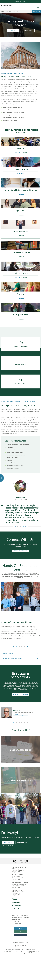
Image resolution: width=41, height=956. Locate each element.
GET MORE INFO (8, 846)
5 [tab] (24, 722)
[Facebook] (16, 945)
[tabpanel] (20, 504)
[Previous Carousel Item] (13, 646)
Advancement (16, 919)
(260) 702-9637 (16, 887)
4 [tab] (24, 646)
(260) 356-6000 (16, 872)
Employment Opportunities (20, 915)
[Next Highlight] (26, 526)
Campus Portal (16, 923)
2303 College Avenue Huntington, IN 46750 (18, 869)
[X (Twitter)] (20, 945)
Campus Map (15, 921)
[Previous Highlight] (15, 526)
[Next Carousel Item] (27, 646)
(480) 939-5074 (16, 895)
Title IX (30, 953)
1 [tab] (17, 526)
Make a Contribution (20, 694)
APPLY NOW (8, 842)
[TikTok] (25, 945)
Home (2, 11)
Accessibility (7, 951)
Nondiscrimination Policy (18, 953)
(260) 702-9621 (16, 879)
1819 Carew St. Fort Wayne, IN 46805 (18, 877)
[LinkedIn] (23, 945)
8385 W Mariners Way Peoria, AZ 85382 (18, 892)
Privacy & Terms (19, 951)
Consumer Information (32, 951)
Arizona (24, 1)
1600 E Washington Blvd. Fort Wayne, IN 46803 (19, 884)
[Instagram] (18, 945)
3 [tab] (23, 526)
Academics (16, 902)
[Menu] (38, 6)
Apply (13, 30)
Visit (20, 928)
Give (20, 935)
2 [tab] (20, 526)
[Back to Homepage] (20, 861)
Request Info (36, 11)
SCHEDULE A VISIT (22, 842)
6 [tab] (27, 722)
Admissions (16, 905)
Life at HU (16, 908)
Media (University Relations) (20, 917)
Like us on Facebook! (20, 551)
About (14, 899)
